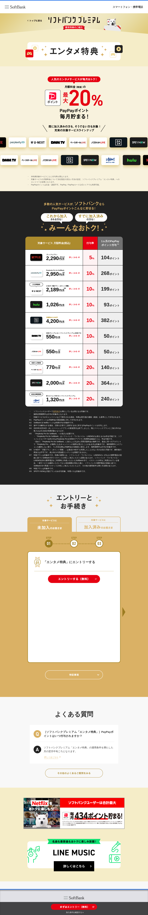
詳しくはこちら (51, 757)
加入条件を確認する (74, 912)
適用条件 (56, 411)
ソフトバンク (15, 7)
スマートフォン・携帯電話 (128, 7)
